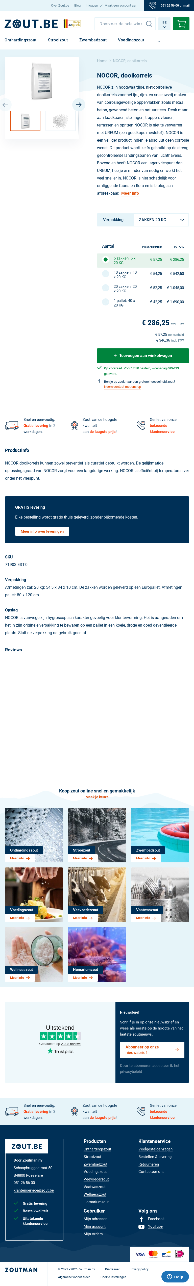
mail (186, 5)
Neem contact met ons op (122, 387)
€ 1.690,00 (175, 302)
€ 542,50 (177, 273)
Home (102, 61)
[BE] (31, 23)
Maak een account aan (121, 5)
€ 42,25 (156, 302)
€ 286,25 (177, 259)
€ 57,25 (156, 259)
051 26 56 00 (170, 5)
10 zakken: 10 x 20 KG (125, 274)
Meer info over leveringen (42, 531)
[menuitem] (60, 5)
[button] (25, 121)
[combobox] (125, 23)
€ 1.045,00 (175, 288)
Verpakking (113, 219)
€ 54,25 (156, 273)
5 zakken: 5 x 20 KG (124, 260)
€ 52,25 (156, 288)
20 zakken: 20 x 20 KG (125, 288)
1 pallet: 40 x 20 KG (124, 302)
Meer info (130, 193)
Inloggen (92, 5)
